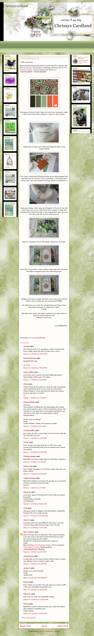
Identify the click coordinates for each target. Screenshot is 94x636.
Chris (25, 384)
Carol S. (26, 520)
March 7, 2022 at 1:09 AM (34, 380)
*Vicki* (26, 442)
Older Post (63, 626)
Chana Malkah (29, 402)
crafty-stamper (29, 478)
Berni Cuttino (28, 532)
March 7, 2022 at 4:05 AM (35, 452)
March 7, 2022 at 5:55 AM (35, 474)
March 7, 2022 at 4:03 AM (35, 438)
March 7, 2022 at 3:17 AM (34, 426)
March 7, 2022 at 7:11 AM (34, 488)
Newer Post (25, 626)
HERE (44, 309)
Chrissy (82, 58)
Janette (26, 346)
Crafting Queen (29, 456)
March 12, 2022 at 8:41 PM (35, 613)
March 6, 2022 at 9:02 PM (35, 354)
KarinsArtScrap (29, 358)
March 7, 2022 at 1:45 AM (34, 398)
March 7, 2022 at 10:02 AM (35, 516)
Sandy (26, 604)
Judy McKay (28, 556)
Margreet (27, 492)
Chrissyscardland (16, 6)
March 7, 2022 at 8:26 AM (35, 504)
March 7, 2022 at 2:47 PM (34, 552)
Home (44, 626)
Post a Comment (29, 618)
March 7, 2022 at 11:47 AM (35, 528)
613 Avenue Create (43, 545)
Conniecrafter (29, 430)
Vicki (25, 508)
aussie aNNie (28, 372)
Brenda (26, 582)
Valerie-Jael (27, 466)
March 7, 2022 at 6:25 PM (35, 564)
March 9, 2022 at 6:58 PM (35, 590)
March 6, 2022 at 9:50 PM (35, 368)
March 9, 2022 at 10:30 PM (35, 599)
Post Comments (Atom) (49, 631)
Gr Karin (26, 365)
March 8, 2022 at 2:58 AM (35, 578)
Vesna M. (27, 594)
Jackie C (26, 568)
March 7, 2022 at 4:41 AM (34, 462)
